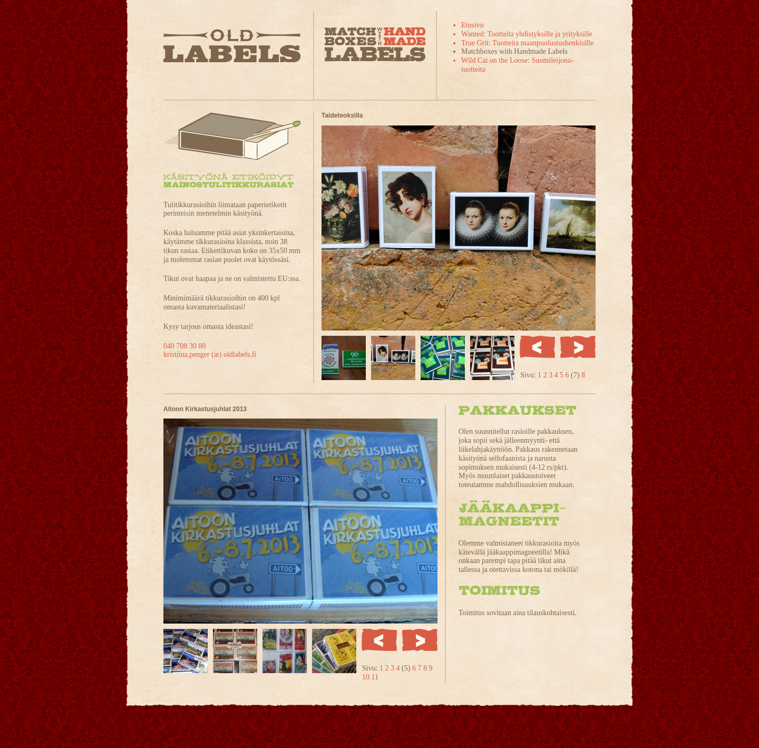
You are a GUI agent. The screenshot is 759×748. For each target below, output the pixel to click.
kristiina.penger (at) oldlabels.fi (210, 354)
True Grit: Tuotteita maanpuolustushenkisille (527, 43)
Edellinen (537, 347)
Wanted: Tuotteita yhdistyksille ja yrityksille (526, 34)
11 (375, 677)
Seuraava (578, 347)
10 (367, 677)
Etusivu (472, 25)
